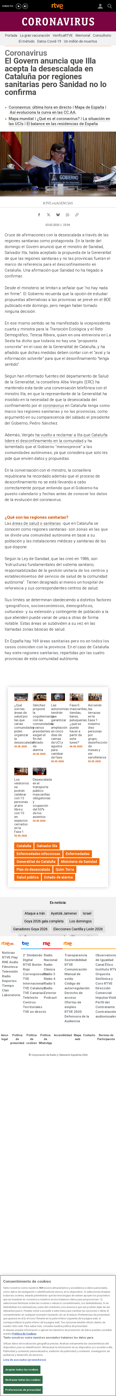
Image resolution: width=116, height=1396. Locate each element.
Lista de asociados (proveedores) (24, 1359)
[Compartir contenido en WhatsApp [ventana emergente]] (67, 213)
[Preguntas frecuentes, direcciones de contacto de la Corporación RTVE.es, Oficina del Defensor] (89, 1035)
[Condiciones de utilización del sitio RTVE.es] (4, 1037)
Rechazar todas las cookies (22, 1379)
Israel (87, 913)
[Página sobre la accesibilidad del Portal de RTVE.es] (63, 1035)
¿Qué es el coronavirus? (58, 118)
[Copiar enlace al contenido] (77, 213)
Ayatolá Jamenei (64, 913)
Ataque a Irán (35, 913)
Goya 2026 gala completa (44, 921)
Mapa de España (89, 107)
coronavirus (53, 405)
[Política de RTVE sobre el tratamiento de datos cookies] (31, 1039)
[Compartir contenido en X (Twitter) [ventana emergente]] (48, 213)
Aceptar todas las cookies (21, 1369)
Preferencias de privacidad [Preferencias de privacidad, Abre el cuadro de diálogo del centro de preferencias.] (23, 1389)
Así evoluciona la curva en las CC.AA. (43, 112)
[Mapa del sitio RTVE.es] (77, 1037)
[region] (58, 1335)
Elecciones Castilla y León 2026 (78, 929)
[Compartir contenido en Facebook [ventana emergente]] (39, 213)
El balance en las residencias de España (62, 123)
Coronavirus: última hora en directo (40, 107)
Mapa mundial (21, 118)
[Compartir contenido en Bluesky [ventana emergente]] (58, 213)
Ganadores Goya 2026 (30, 929)
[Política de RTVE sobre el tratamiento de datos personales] (17, 1039)
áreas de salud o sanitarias (36, 523)
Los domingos (80, 921)
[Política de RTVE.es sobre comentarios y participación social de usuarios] (106, 1037)
